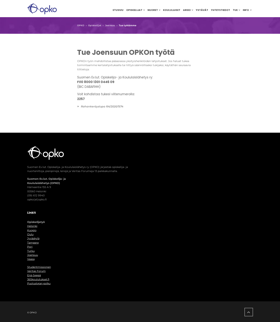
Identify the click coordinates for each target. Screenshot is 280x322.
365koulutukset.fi (38, 279)
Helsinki (32, 226)
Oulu (30, 234)
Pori (30, 246)
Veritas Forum (36, 271)
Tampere (33, 242)
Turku (31, 251)
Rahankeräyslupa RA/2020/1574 (102, 106)
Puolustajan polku (39, 283)
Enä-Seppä (34, 275)
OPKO (80, 25)
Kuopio (31, 230)
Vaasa (31, 259)
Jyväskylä (33, 238)
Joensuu (110, 25)
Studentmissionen (39, 267)
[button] (139, 106)
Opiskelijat (94, 25)
